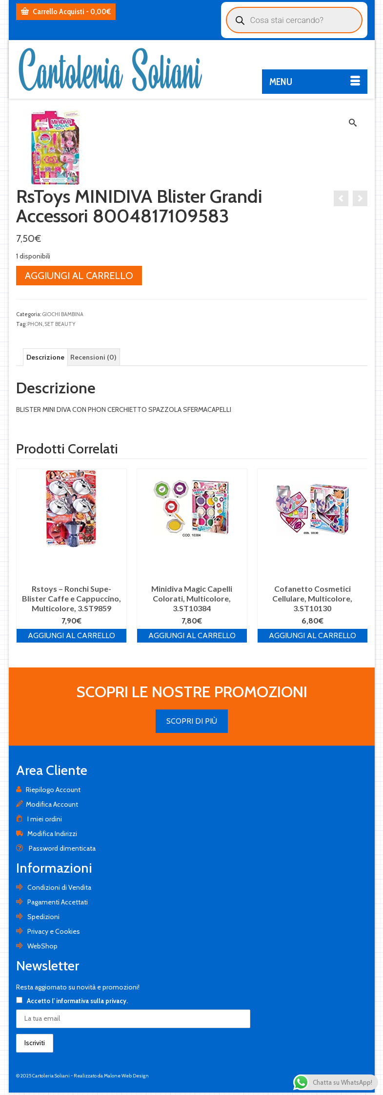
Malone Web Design (126, 1076)
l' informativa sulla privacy (89, 1001)
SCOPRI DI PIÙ (191, 721)
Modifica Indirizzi (46, 833)
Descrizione (45, 357)
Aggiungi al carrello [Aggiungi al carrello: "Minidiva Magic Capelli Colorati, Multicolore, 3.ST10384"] (192, 635)
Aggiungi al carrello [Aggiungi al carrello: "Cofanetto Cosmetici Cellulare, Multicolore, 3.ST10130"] (312, 635)
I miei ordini (39, 819)
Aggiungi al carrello (79, 275)
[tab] (45, 357)
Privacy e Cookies (48, 931)
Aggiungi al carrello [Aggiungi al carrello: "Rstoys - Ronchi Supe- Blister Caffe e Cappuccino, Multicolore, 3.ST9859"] (71, 635)
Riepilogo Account (48, 789)
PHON (34, 324)
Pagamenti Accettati (52, 902)
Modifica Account (47, 804)
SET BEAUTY (60, 324)
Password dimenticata (56, 848)
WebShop (37, 946)
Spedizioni (38, 916)
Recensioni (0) (93, 357)
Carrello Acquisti (66, 11)
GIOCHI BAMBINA (62, 314)
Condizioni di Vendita (53, 887)
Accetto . (72, 1001)
